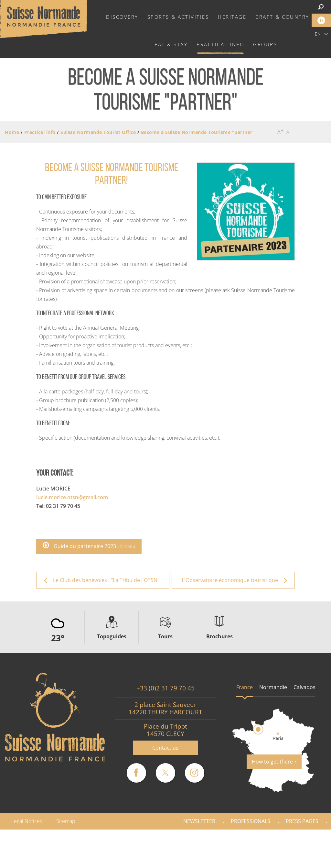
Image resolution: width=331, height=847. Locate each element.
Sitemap (65, 821)
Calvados (304, 687)
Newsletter (199, 821)
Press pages (302, 821)
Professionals (250, 821)
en (318, 34)
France (244, 687)
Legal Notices (26, 821)
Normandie (273, 687)
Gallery (309, 838)
